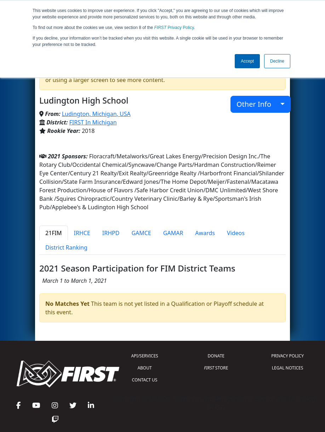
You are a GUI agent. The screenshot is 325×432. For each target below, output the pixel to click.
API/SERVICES (144, 356)
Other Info (257, 104)
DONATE (216, 356)
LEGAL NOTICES (287, 368)
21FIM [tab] (53, 233)
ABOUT (144, 368)
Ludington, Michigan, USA (96, 114)
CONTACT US (145, 380)
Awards (205, 233)
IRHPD (111, 233)
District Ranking (66, 247)
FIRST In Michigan (93, 122)
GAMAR (173, 233)
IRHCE (82, 233)
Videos (236, 233)
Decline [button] (277, 61)
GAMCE (141, 233)
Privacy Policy (174, 27)
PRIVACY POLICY (287, 356)
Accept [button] (247, 61)
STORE (216, 368)
